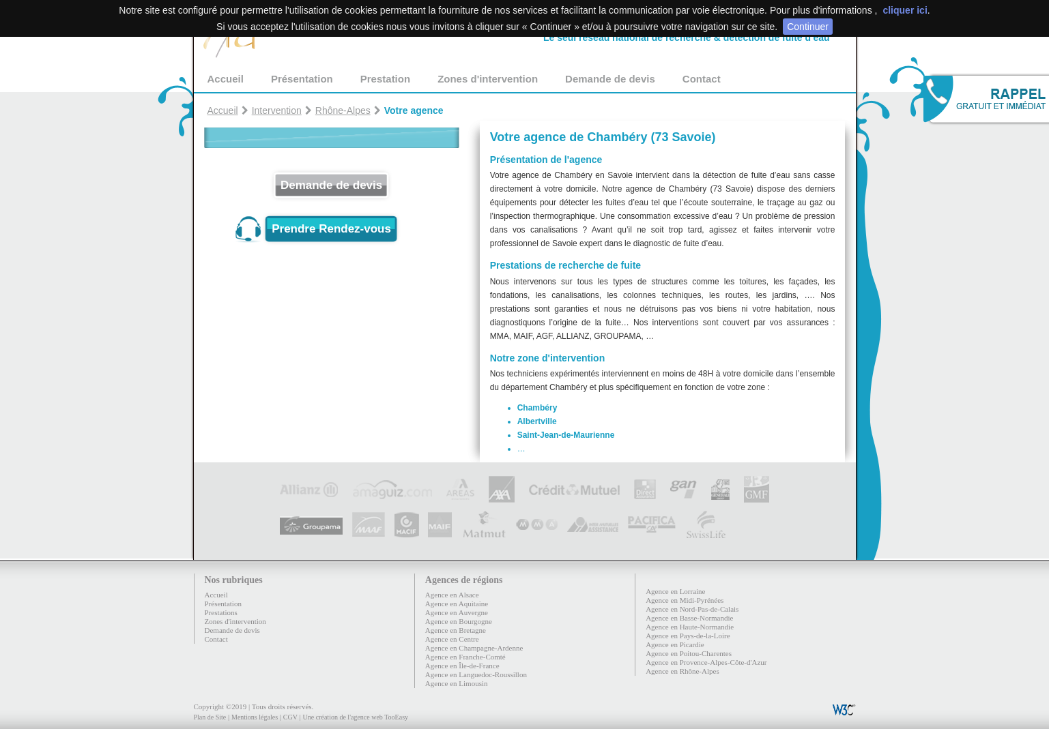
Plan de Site (210, 717)
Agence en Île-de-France (462, 665)
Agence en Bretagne (455, 630)
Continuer (808, 26)
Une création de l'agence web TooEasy (355, 717)
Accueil (225, 79)
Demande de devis (610, 79)
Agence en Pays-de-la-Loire (688, 635)
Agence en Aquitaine (456, 603)
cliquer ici (904, 10)
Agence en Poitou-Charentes (689, 653)
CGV (290, 717)
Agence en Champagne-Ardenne (474, 648)
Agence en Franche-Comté (465, 657)
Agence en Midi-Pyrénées (684, 600)
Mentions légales (254, 717)
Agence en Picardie (675, 644)
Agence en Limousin (456, 683)
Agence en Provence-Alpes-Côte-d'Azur (706, 662)
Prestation (385, 79)
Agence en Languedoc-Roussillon (476, 674)
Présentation (302, 79)
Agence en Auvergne (456, 612)
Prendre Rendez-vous (331, 228)
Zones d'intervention (487, 79)
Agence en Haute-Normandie (690, 627)
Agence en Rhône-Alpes (682, 671)
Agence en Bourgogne (458, 621)
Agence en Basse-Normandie (689, 618)
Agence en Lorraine (675, 591)
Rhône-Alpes (343, 110)
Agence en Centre (452, 639)
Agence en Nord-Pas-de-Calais (692, 609)
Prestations (221, 612)
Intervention (277, 110)
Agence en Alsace (452, 595)
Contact (701, 79)
